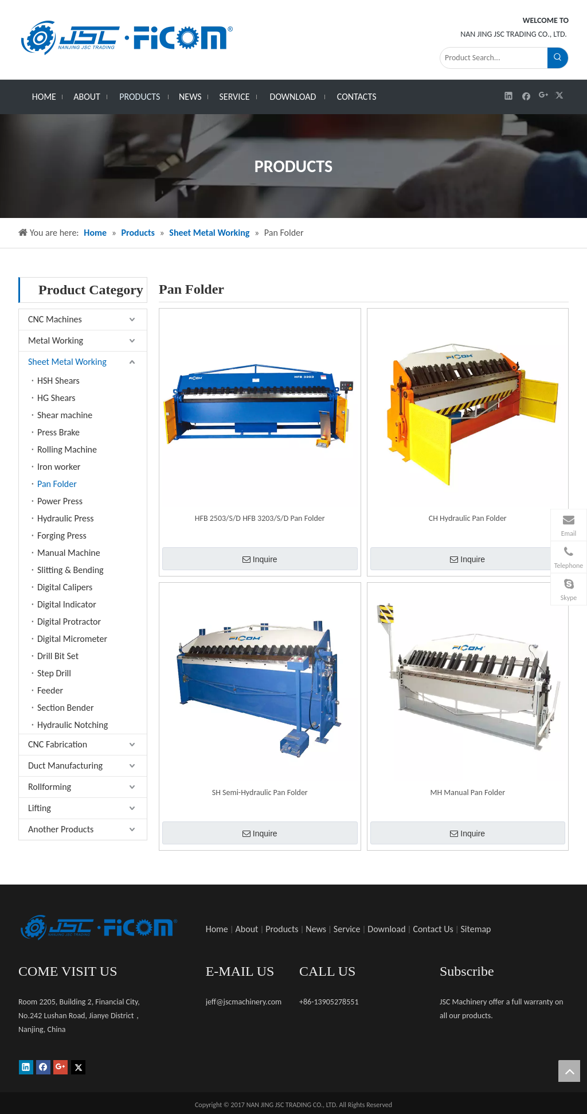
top (569, 1071)
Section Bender (65, 707)
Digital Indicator (66, 604)
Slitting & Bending (70, 569)
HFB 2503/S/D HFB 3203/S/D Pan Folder (260, 518)
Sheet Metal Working (67, 361)
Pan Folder (57, 483)
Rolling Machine (67, 449)
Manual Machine (68, 552)
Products (281, 929)
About (247, 929)
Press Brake (58, 432)
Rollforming (49, 786)
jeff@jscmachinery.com (244, 1002)
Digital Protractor (69, 621)
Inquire (259, 559)
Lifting (39, 808)
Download (386, 929)
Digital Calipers (64, 587)
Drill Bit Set (58, 656)
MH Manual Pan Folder (467, 792)
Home (217, 929)
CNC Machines (55, 319)
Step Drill (54, 673)
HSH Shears (58, 380)
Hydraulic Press (65, 518)
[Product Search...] (493, 58)
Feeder (50, 690)
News (316, 929)
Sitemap (476, 929)
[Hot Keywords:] (557, 58)
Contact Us (433, 929)
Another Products (60, 829)
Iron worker (58, 466)
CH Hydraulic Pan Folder (468, 518)
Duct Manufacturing (65, 765)
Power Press (60, 501)
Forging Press (62, 535)
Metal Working (55, 340)
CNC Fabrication (57, 744)
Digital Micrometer (72, 638)
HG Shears (56, 397)
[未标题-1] (98, 927)
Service (347, 929)
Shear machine (64, 415)
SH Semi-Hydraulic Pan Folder (260, 792)
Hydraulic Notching (72, 724)
